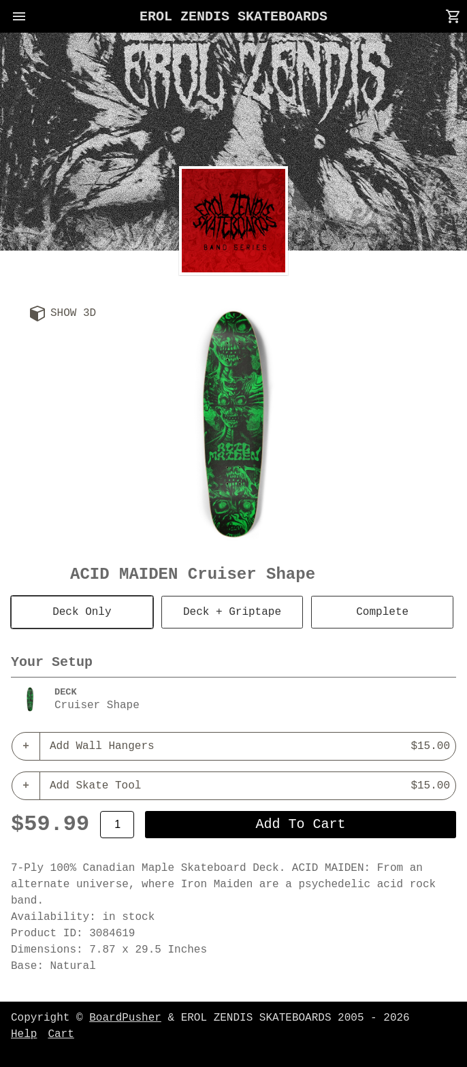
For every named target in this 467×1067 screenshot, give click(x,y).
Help (24, 1034)
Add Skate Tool (250, 785)
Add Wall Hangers (250, 746)
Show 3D (73, 313)
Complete (382, 612)
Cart (61, 1034)
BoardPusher (125, 1018)
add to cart (301, 824)
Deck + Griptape (232, 612)
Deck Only (81, 612)
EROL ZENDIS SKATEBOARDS (233, 17)
